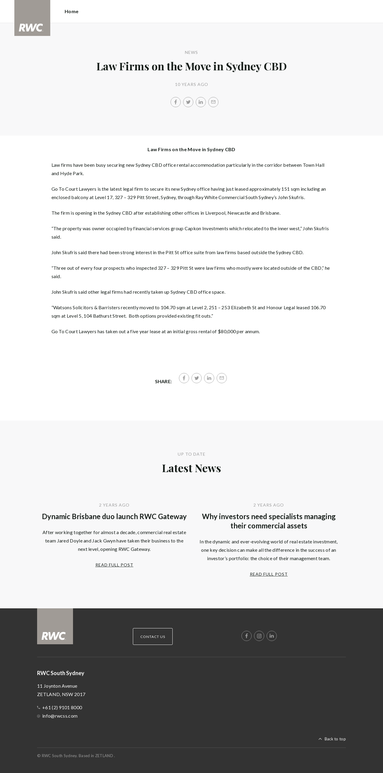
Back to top (335, 738)
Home (71, 11)
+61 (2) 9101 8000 (62, 707)
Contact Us (152, 636)
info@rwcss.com (59, 716)
